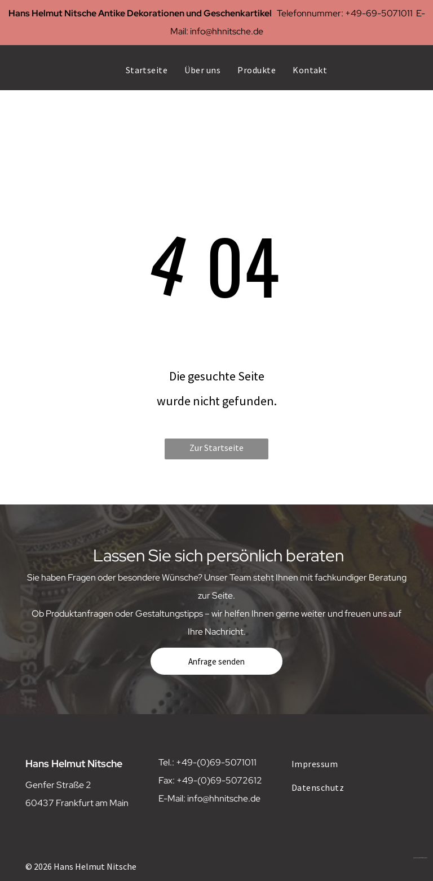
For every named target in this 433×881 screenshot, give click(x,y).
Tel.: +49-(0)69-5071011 (207, 762)
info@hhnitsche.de (226, 31)
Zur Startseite (216, 447)
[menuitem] (146, 70)
